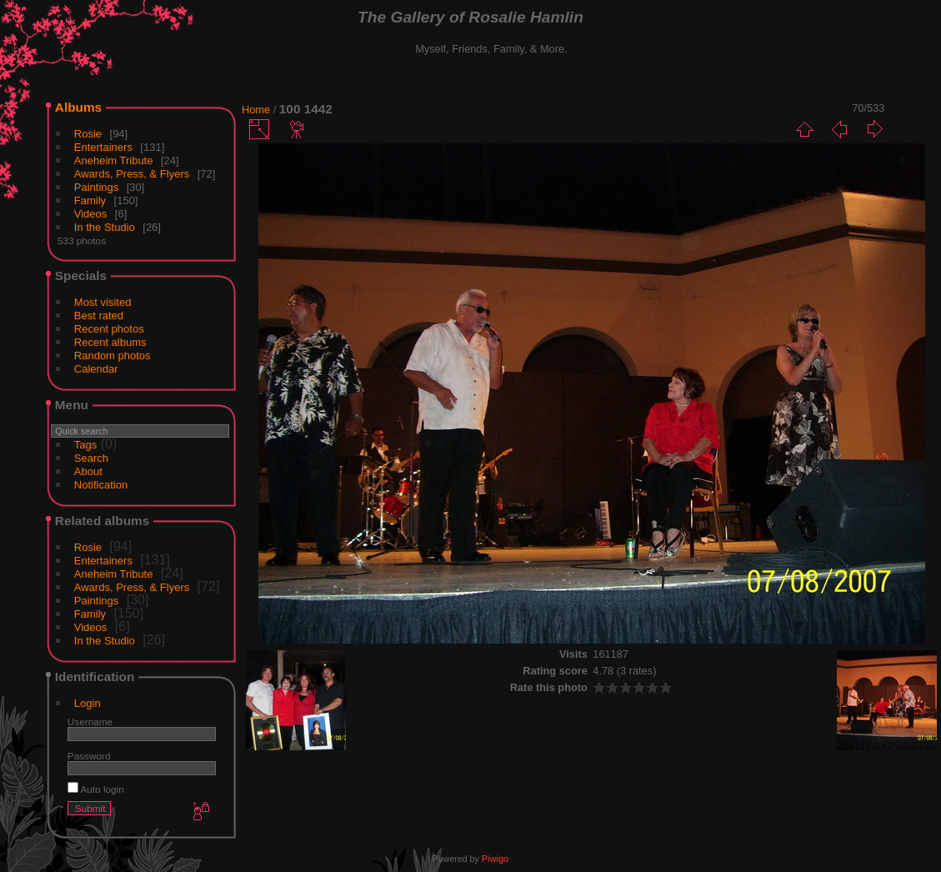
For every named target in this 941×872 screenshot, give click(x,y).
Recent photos (109, 329)
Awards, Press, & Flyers (131, 174)
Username (90, 721)
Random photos (112, 355)
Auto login (96, 789)
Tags (85, 445)
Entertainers (103, 147)
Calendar (96, 369)
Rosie (88, 134)
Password (89, 755)
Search (91, 458)
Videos (91, 214)
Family (90, 200)
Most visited (103, 302)
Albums (78, 107)
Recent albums (110, 342)
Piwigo (495, 859)
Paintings (96, 187)
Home (256, 109)
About (88, 471)
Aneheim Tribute (113, 160)
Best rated (98, 315)
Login (87, 703)
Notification (101, 485)
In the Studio (104, 227)
